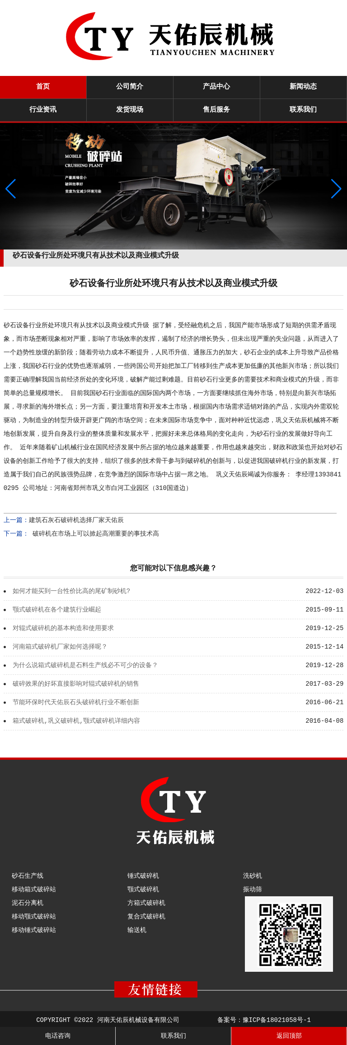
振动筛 (252, 889)
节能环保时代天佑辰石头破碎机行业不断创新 (76, 702)
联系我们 (303, 110)
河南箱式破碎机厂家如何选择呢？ (60, 646)
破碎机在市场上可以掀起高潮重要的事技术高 (94, 533)
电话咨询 (57, 1036)
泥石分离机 (27, 903)
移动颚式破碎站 (34, 916)
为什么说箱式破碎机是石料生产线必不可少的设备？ (85, 665)
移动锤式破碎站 (34, 930)
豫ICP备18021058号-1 (277, 1020)
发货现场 (129, 110)
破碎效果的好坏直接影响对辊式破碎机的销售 (76, 683)
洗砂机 (252, 876)
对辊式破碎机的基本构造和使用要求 (63, 628)
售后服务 (216, 110)
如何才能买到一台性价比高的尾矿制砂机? (71, 591)
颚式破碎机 (143, 889)
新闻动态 (303, 87)
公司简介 (129, 87)
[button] (336, 189)
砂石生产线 (27, 876)
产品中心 (216, 87)
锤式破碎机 (143, 876)
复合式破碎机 (146, 916)
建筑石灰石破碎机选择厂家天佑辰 (76, 520)
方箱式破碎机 (146, 903)
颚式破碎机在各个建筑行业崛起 (57, 609)
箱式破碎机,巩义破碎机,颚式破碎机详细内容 (77, 721)
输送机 (136, 930)
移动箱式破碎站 (34, 889)
